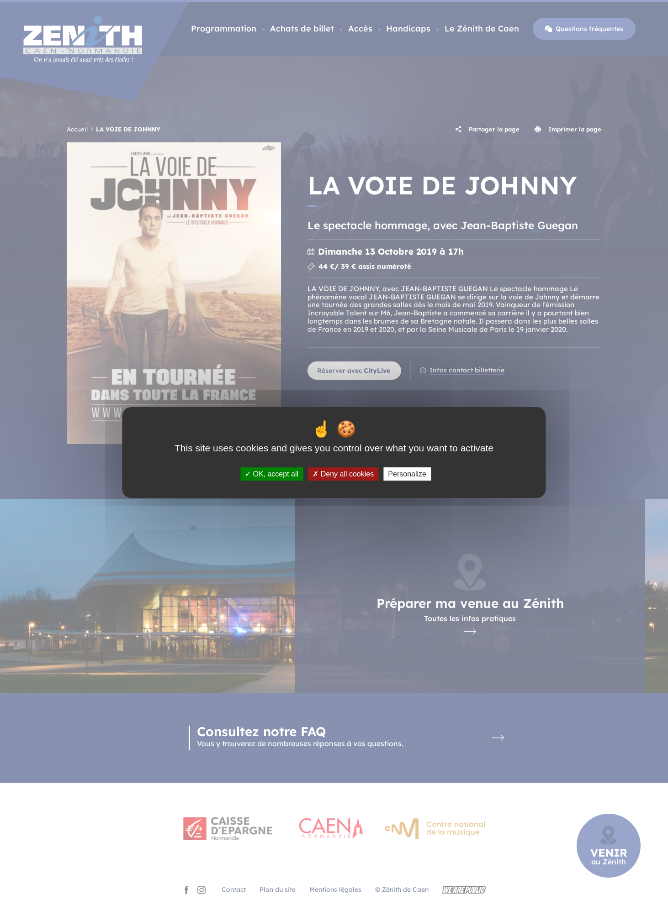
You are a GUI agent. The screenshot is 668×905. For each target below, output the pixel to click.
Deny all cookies (343, 474)
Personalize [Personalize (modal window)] (407, 474)
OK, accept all (271, 474)
